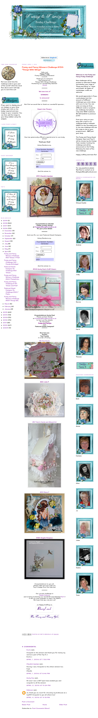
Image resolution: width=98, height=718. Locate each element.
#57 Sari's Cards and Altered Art (44, 422)
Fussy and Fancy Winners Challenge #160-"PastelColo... (12, 277)
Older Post (63, 704)
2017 (5, 226)
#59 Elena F (44, 492)
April (6, 251)
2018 (5, 223)
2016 (5, 228)
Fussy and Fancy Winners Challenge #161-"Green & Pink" (12, 255)
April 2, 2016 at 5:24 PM (38, 685)
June (7, 246)
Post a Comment (28, 701)
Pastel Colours (44, 595)
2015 (5, 312)
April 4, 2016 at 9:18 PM (38, 697)
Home (45, 704)
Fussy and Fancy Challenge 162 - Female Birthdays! (11, 262)
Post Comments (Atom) (41, 708)
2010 (5, 325)
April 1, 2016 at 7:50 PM (38, 659)
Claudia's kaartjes (32, 664)
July (6, 243)
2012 (5, 320)
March (7, 304)
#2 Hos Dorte (44, 341)
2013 (5, 317)
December (8, 230)
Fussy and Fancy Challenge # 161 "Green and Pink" (11, 283)
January (8, 309)
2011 (5, 322)
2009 (6, 328)
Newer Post (26, 704)
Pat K (62, 597)
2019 (5, 220)
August (7, 241)
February (8, 306)
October (8, 236)
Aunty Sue (30, 678)
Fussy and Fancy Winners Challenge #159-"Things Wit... (11, 298)
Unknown (29, 690)
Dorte (28, 650)
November (8, 233)
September (9, 238)
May (6, 249)
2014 (5, 315)
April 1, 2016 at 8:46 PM (38, 673)
